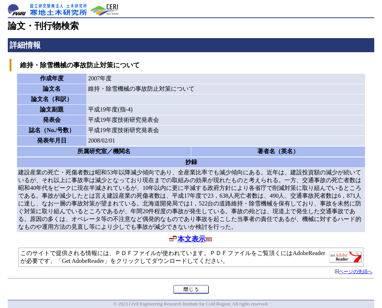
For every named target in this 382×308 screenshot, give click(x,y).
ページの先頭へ (355, 271)
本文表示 (192, 239)
